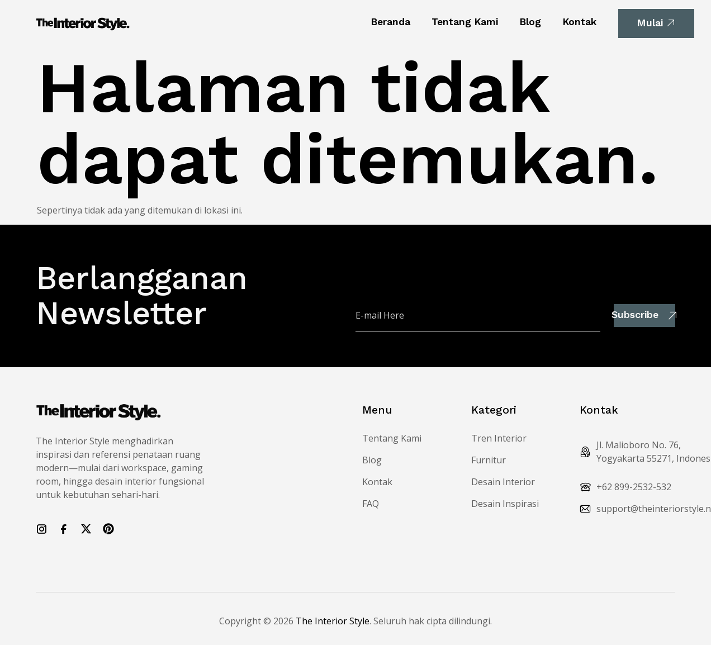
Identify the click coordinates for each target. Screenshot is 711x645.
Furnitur (488, 460)
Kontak (579, 21)
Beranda (390, 21)
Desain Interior (503, 482)
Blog (530, 21)
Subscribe (644, 315)
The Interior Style (332, 621)
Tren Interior (499, 438)
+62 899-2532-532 (633, 487)
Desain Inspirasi (505, 503)
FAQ (370, 503)
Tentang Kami (465, 21)
